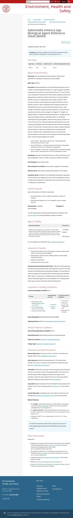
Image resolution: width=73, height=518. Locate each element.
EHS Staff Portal (56, 489)
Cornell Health (32, 215)
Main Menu (69, 1)
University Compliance (42, 499)
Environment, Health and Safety (48, 8)
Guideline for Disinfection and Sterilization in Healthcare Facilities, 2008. (50, 464)
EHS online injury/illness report (45, 395)
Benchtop (53, 304)
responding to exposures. (47, 356)
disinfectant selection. (57, 242)
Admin (54, 486)
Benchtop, (44, 339)
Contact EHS (5, 498)
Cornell (58, 1)
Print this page (66, 42)
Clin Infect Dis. (45, 453)
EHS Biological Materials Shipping (54, 321)
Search (64, 1)
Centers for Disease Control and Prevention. (49, 462)
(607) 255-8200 (14, 495)
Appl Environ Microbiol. (55, 445)
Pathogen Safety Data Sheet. (51, 457)
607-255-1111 (57, 386)
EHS (53, 1)
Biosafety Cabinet (53, 339)
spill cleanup (56, 379)
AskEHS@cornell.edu (16, 515)
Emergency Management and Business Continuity (42, 488)
